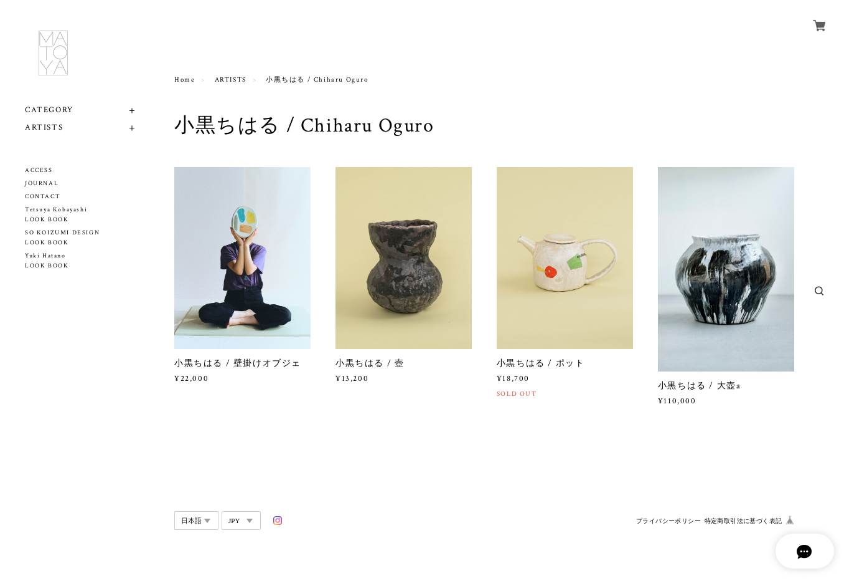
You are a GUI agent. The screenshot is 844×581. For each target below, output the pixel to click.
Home (184, 79)
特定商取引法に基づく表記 (743, 520)
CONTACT (42, 197)
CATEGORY (49, 110)
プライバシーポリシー (668, 520)
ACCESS (39, 170)
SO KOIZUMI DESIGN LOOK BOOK (62, 238)
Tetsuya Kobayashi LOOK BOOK (56, 215)
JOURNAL (42, 184)
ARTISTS (44, 127)
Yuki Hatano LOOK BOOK (46, 261)
